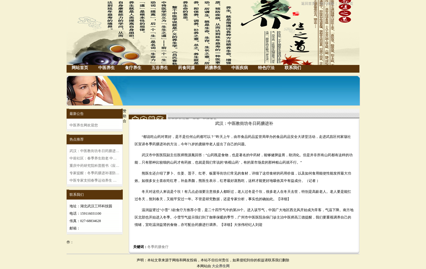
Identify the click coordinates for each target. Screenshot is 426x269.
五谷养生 (159, 68)
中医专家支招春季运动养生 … (93, 180)
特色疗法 (266, 68)
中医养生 (106, 68)
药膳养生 (213, 68)
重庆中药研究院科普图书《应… (94, 166)
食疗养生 (133, 68)
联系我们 (293, 68)
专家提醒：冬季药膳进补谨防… (94, 173)
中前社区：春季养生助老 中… (93, 158)
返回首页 (308, 3)
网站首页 (80, 68)
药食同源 (186, 68)
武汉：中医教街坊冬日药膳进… (94, 151)
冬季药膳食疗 (158, 247)
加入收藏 (327, 3)
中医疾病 (239, 68)
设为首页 (346, 3)
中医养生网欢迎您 (84, 125)
